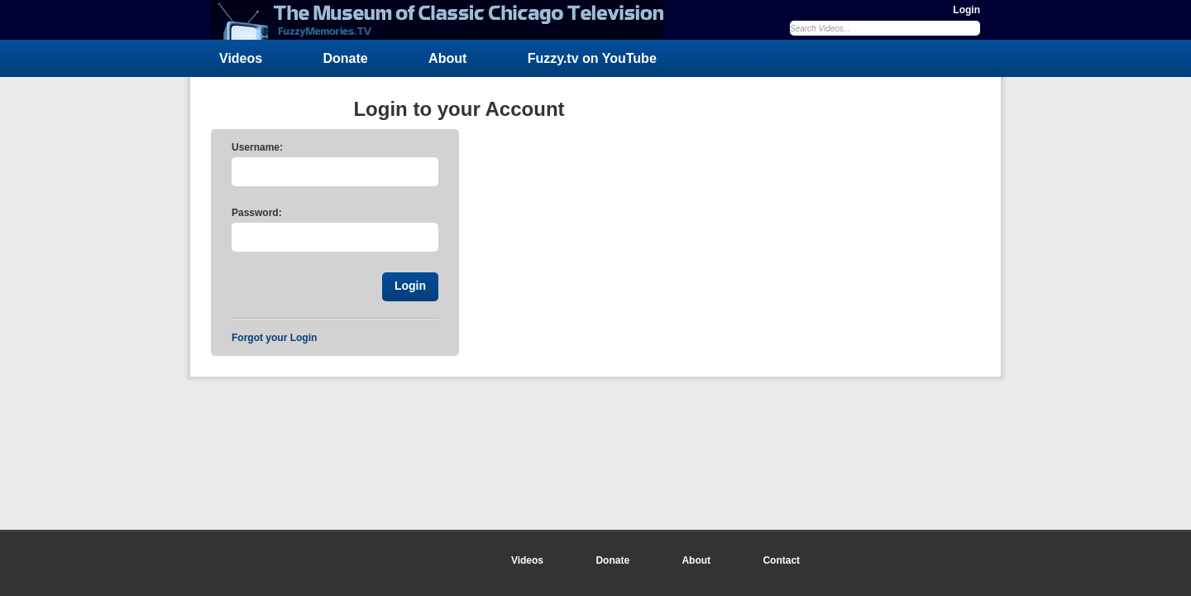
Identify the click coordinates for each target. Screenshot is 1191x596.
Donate (345, 58)
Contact (781, 560)
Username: (257, 147)
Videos (240, 58)
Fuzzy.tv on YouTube (592, 58)
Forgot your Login (274, 338)
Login (966, 10)
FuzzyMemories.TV (444, 20)
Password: (257, 213)
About (447, 58)
